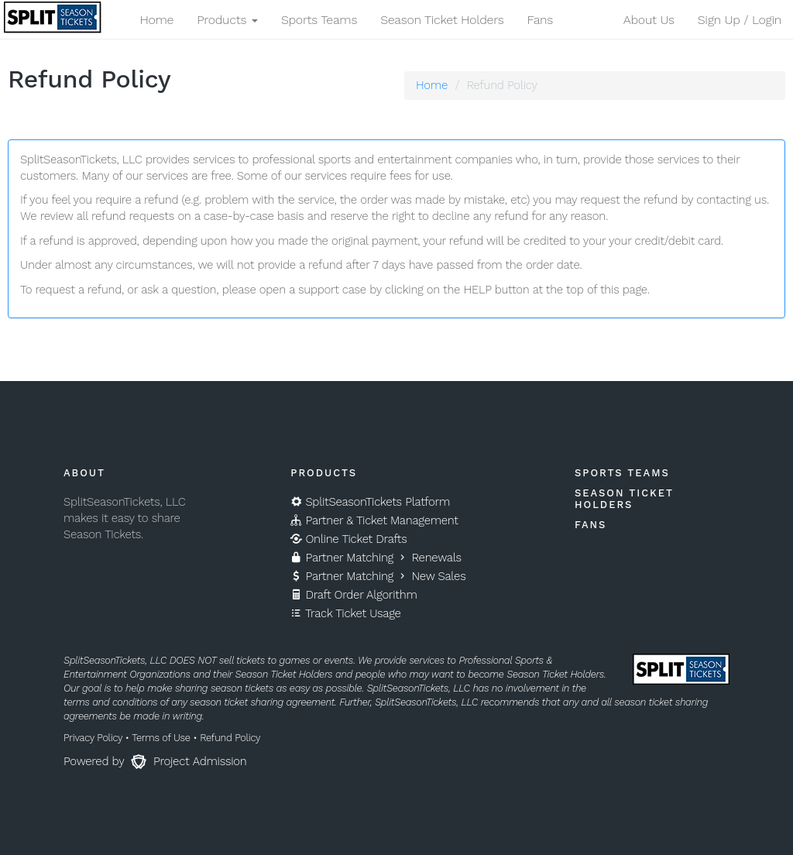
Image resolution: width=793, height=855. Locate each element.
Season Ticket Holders (441, 19)
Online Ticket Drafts (348, 539)
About (84, 473)
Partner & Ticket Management (374, 520)
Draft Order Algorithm (353, 595)
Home (156, 19)
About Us (649, 19)
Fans (540, 19)
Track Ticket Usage (345, 613)
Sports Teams (319, 19)
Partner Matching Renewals (375, 558)
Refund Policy (230, 737)
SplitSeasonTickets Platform (370, 502)
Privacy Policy (93, 737)
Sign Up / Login (739, 19)
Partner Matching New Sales (377, 576)
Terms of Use (161, 737)
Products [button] (227, 19)
